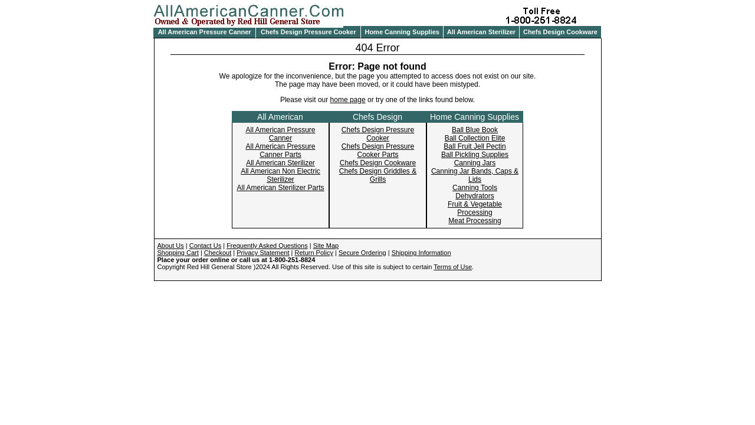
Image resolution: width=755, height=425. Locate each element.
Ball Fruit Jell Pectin (474, 146)
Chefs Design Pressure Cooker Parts (378, 150)
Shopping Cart (178, 252)
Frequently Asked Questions (267, 245)
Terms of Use (453, 266)
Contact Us (205, 245)
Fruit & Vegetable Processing (475, 208)
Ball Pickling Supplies (474, 155)
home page (348, 100)
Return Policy (314, 252)
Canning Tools (474, 188)
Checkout (217, 252)
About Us (170, 245)
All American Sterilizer (481, 31)
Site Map (326, 245)
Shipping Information (421, 252)
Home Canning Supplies (402, 31)
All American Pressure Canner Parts (280, 150)
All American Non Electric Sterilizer (280, 175)
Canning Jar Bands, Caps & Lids (474, 175)
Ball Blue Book (475, 130)
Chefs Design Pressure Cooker (308, 31)
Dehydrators (474, 196)
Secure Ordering (362, 252)
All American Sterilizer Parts (280, 188)
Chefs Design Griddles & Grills (377, 175)
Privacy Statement (263, 252)
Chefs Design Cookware (560, 31)
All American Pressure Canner (204, 31)
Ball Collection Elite (475, 138)
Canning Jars (475, 163)
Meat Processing (474, 221)
